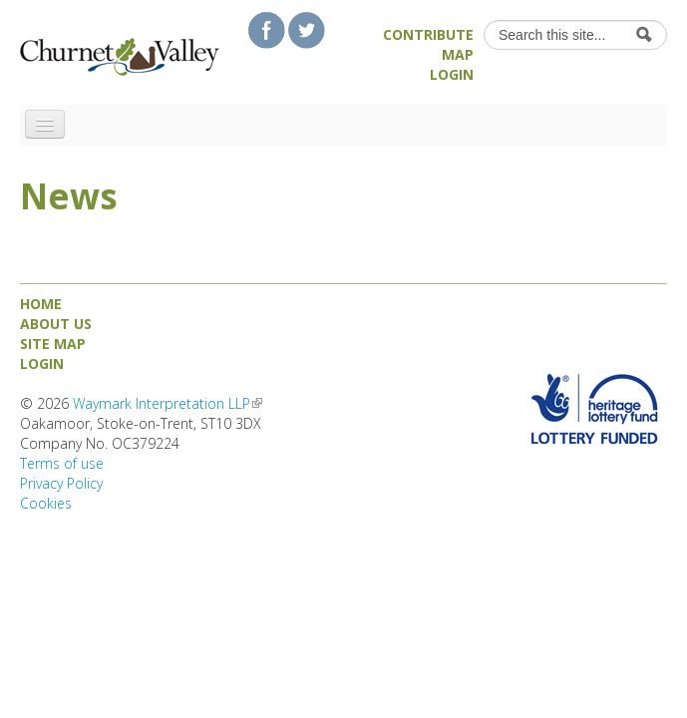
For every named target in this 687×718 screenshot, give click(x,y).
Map (458, 54)
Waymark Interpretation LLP (167, 403)
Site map (53, 343)
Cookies (46, 503)
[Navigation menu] (45, 124)
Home (41, 303)
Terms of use (62, 463)
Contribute (428, 34)
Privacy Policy (61, 483)
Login (452, 74)
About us (56, 323)
